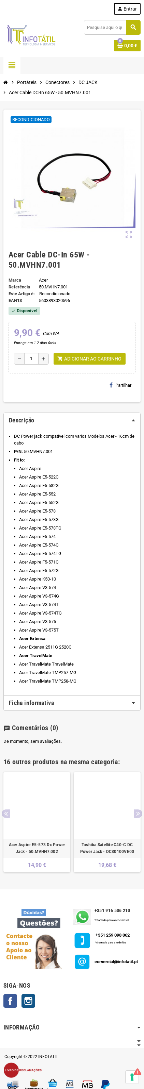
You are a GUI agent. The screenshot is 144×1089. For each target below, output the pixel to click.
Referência (19, 286)
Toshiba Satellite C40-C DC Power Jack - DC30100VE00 (107, 848)
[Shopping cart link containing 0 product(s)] (127, 45)
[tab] (72, 420)
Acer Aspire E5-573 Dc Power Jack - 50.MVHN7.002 (37, 848)
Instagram (28, 1001)
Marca (15, 280)
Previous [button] (6, 813)
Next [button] (138, 813)
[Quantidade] (31, 358)
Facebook (10, 1001)
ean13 (15, 300)
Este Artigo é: (22, 293)
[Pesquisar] (112, 27)
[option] (37, 822)
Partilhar (120, 385)
